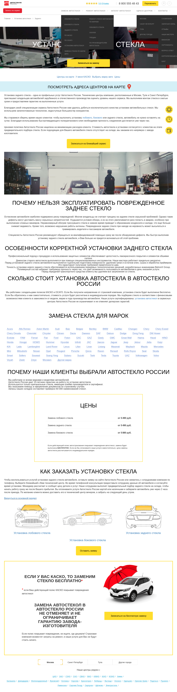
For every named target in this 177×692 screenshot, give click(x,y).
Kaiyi (160, 342)
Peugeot (61, 351)
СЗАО (68, 676)
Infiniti (78, 342)
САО (75, 676)
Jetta (149, 342)
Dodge (123, 333)
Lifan (78, 347)
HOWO (36, 342)
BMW (105, 329)
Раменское (62, 685)
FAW (22, 338)
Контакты (163, 11)
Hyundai (65, 342)
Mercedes (158, 347)
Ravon (101, 351)
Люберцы (98, 681)
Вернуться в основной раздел (20, 498)
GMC (112, 338)
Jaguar (113, 342)
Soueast (36, 355)
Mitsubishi (22, 351)
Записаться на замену (88, 63)
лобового (87, 118)
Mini (9, 351)
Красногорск (86, 681)
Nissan (36, 351)
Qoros (88, 351)
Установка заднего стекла (143, 532)
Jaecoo (100, 342)
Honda (10, 342)
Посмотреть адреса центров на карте (90, 86)
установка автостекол (146, 298)
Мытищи (108, 681)
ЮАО (104, 676)
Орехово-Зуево (141, 681)
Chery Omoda (14, 333)
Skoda (156, 351)
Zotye (34, 360)
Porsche (75, 351)
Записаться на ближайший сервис (88, 143)
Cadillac (118, 329)
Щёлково (99, 685)
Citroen (60, 333)
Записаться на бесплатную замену (128, 616)
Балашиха (11, 681)
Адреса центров (145, 11)
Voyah (10, 360)
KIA (9, 347)
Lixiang (101, 347)
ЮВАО (96, 676)
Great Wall (126, 338)
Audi (57, 329)
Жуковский (54, 681)
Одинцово (128, 681)
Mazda (144, 347)
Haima (141, 338)
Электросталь (111, 685)
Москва (50, 662)
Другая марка (64, 360)
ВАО (89, 676)
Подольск (154, 681)
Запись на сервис (12, 10)
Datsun (110, 333)
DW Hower (155, 333)
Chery (146, 329)
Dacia (73, 333)
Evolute (10, 338)
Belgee (79, 329)
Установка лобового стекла (32, 532)
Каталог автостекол (121, 11)
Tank (92, 355)
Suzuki (80, 355)
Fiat (46, 338)
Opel (48, 351)
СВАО (82, 676)
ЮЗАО (111, 676)
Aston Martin (43, 329)
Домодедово (23, 681)
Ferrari (34, 338)
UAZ (127, 355)
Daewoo (86, 333)
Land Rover (52, 347)
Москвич (47, 360)
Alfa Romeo (24, 329)
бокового (97, 118)
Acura (10, 329)
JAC (89, 342)
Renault (114, 351)
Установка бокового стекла (88, 540)
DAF (98, 333)
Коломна (65, 681)
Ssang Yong (52, 355)
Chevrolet (31, 333)
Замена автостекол (70, 11)
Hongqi (23, 342)
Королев (74, 681)
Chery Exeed (161, 329)
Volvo (156, 355)
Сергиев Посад (75, 685)
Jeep (125, 342)
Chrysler (46, 333)
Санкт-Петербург (75, 662)
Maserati (115, 347)
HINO (165, 338)
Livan (89, 347)
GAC (78, 338)
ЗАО (61, 676)
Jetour (137, 342)
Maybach (130, 347)
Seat (144, 351)
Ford (56, 338)
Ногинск (117, 681)
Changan (132, 329)
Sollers (22, 355)
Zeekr (22, 360)
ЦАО (54, 676)
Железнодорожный (39, 681)
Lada (19, 347)
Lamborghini (34, 347)
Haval (153, 338)
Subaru (67, 355)
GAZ (89, 338)
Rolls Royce (130, 351)
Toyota (115, 355)
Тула (100, 662)
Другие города (125, 662)
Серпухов (89, 685)
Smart (10, 355)
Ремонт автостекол (95, 11)
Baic (68, 329)
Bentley (93, 329)
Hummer (50, 342)
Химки (119, 676)
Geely (101, 338)
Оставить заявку (88, 551)
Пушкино (164, 681)
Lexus (67, 347)
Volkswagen (141, 355)
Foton (67, 338)
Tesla (103, 355)
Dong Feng (138, 333)
